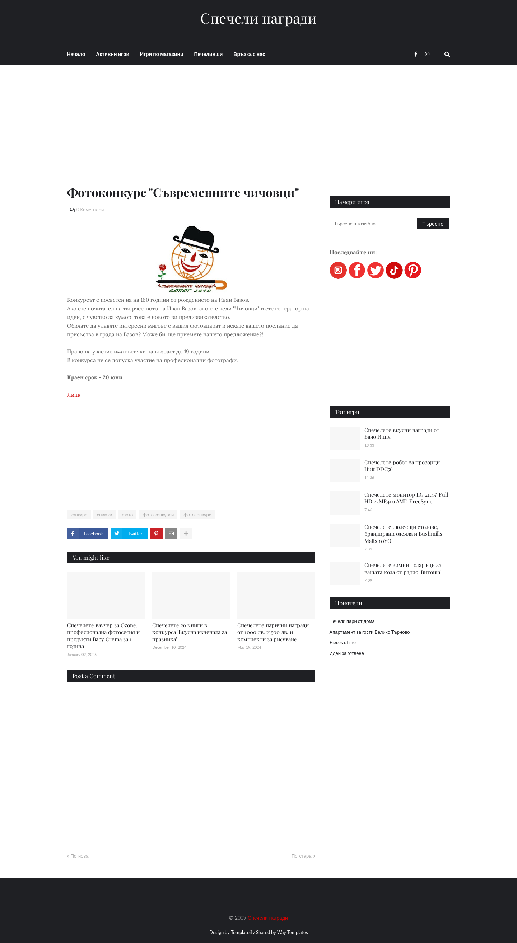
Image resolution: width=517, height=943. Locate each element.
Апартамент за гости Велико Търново (370, 632)
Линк (73, 394)
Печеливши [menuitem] (208, 54)
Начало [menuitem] (76, 54)
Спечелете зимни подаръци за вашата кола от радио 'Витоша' (402, 568)
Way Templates (292, 932)
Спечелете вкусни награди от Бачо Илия (401, 433)
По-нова (80, 856)
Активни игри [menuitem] (112, 54)
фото (127, 514)
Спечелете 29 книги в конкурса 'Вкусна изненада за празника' (189, 632)
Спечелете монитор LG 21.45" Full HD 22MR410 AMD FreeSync (406, 498)
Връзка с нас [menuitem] (249, 54)
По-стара (302, 856)
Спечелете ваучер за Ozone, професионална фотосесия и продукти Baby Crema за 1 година (103, 635)
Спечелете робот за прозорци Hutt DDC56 (402, 466)
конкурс (79, 514)
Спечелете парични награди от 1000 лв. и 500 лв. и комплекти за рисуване (273, 632)
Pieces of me (343, 642)
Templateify (243, 932)
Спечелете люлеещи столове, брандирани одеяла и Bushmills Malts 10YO (403, 533)
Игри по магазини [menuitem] (161, 54)
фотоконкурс (197, 514)
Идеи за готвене (347, 653)
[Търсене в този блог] (374, 223)
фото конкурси (158, 514)
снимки (104, 514)
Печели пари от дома (352, 621)
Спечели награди (258, 18)
